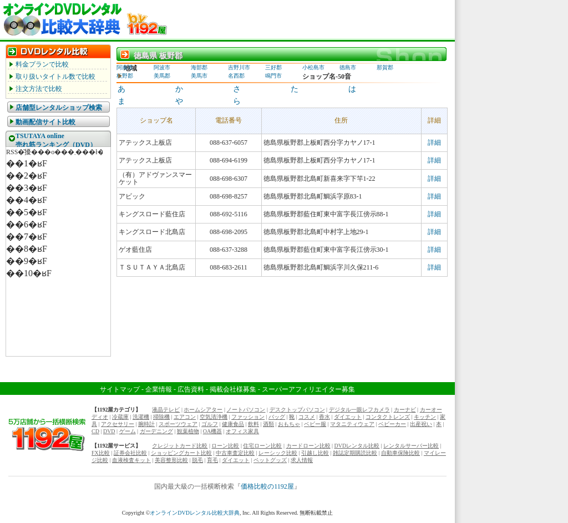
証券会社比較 (130, 453)
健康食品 (233, 424)
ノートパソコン (245, 410)
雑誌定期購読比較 (355, 453)
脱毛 (197, 460)
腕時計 (146, 424)
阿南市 (124, 67)
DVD (109, 431)
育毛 (212, 460)
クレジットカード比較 (179, 446)
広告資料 (191, 389)
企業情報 (158, 389)
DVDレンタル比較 (357, 446)
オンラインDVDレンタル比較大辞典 (195, 513)
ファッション (248, 417)
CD (95, 431)
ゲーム (127, 431)
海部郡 (199, 67)
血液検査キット (131, 460)
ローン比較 (225, 446)
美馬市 (199, 76)
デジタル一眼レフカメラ (359, 410)
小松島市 (313, 67)
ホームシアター (203, 410)
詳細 (434, 142)
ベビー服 (315, 424)
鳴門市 (273, 76)
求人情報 (302, 460)
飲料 (253, 424)
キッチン (425, 417)
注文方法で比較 (39, 89)
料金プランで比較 (42, 64)
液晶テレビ (166, 410)
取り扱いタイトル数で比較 (55, 76)
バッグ (276, 417)
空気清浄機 (213, 417)
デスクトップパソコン (297, 410)
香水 (324, 417)
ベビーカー (392, 424)
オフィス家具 (242, 431)
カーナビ (405, 410)
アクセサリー (117, 424)
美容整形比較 (171, 460)
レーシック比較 (277, 453)
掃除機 (161, 417)
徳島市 (347, 67)
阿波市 (162, 67)
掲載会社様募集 (233, 389)
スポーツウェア (178, 424)
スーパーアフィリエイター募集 (308, 389)
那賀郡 (385, 67)
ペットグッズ (270, 460)
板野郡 (124, 76)
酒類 (268, 424)
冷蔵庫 (120, 417)
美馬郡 (162, 76)
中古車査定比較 (235, 453)
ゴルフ (209, 424)
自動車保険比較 (400, 453)
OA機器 (212, 431)
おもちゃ (289, 424)
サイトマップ (120, 389)
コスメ (306, 417)
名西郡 (236, 76)
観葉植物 (188, 431)
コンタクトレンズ (388, 417)
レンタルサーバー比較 (411, 446)
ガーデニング (156, 431)
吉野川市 (239, 67)
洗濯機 (141, 417)
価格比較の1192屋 (267, 486)
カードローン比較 (308, 446)
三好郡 (273, 67)
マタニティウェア (352, 424)
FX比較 (101, 453)
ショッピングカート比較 (181, 453)
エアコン (185, 417)
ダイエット (348, 417)
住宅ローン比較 (262, 446)
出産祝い (421, 424)
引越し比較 (315, 453)
